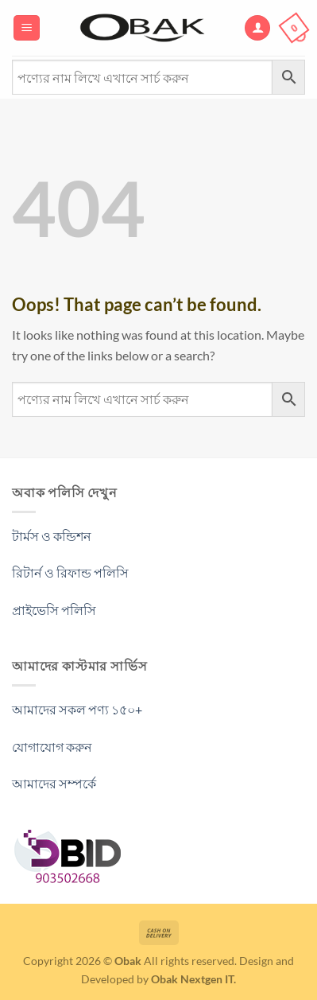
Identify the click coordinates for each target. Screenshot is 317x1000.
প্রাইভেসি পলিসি (54, 609)
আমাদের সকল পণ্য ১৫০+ (77, 709)
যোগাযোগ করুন (52, 746)
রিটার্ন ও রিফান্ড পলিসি (70, 572)
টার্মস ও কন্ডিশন (51, 535)
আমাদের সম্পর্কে (54, 783)
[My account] (257, 28)
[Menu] (27, 28)
